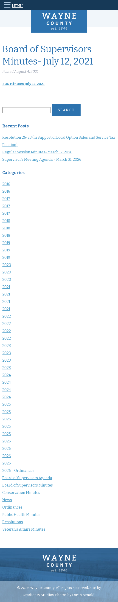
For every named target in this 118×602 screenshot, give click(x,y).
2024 (6, 375)
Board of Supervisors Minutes (27, 485)
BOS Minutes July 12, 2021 (23, 84)
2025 (6, 404)
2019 (6, 243)
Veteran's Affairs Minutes (23, 529)
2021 (6, 287)
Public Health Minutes (21, 514)
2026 (6, 441)
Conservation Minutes (21, 492)
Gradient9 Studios (38, 595)
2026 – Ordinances (18, 470)
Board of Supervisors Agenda (27, 478)
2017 (6, 199)
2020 (6, 265)
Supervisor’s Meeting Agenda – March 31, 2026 (41, 159)
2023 (6, 345)
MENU (17, 6)
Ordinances (12, 507)
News (7, 500)
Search (66, 110)
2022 (6, 316)
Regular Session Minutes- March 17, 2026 (37, 152)
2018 (6, 221)
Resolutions (12, 522)
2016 (6, 184)
